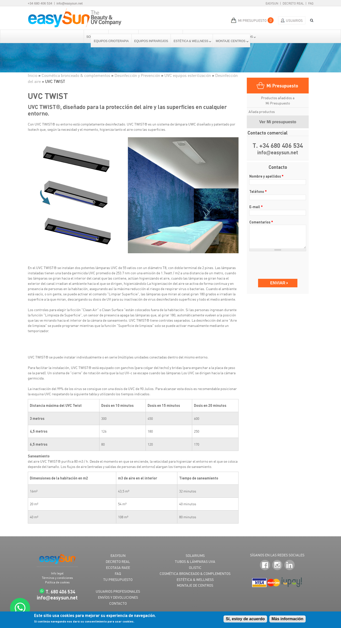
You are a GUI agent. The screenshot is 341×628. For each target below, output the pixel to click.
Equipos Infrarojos (151, 41)
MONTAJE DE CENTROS (195, 585)
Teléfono (258, 191)
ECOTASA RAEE (118, 567)
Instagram (277, 565)
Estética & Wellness (191, 41)
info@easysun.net (69, 3)
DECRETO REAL (118, 561)
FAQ (310, 3)
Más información (287, 619)
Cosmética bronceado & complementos (76, 75)
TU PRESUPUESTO (118, 579)
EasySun (272, 3)
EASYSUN (118, 555)
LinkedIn (289, 565)
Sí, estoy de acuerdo (245, 619)
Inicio (32, 75)
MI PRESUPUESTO (252, 20)
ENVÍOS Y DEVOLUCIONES (118, 597)
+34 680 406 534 (40, 3)
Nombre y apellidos (266, 176)
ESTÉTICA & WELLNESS (195, 579)
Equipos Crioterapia (111, 41)
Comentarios (261, 222)
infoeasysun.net (277, 153)
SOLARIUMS (195, 555)
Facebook (265, 565)
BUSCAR (309, 20)
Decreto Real (293, 3)
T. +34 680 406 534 (278, 145)
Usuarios (294, 20)
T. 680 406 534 (60, 591)
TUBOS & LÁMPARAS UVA (195, 561)
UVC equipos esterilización (187, 75)
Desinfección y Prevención (137, 75)
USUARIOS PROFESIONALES (118, 591)
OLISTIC (195, 567)
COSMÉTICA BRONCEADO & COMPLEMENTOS (195, 573)
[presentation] (278, 262)
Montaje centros (230, 41)
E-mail (256, 206)
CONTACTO (118, 603)
